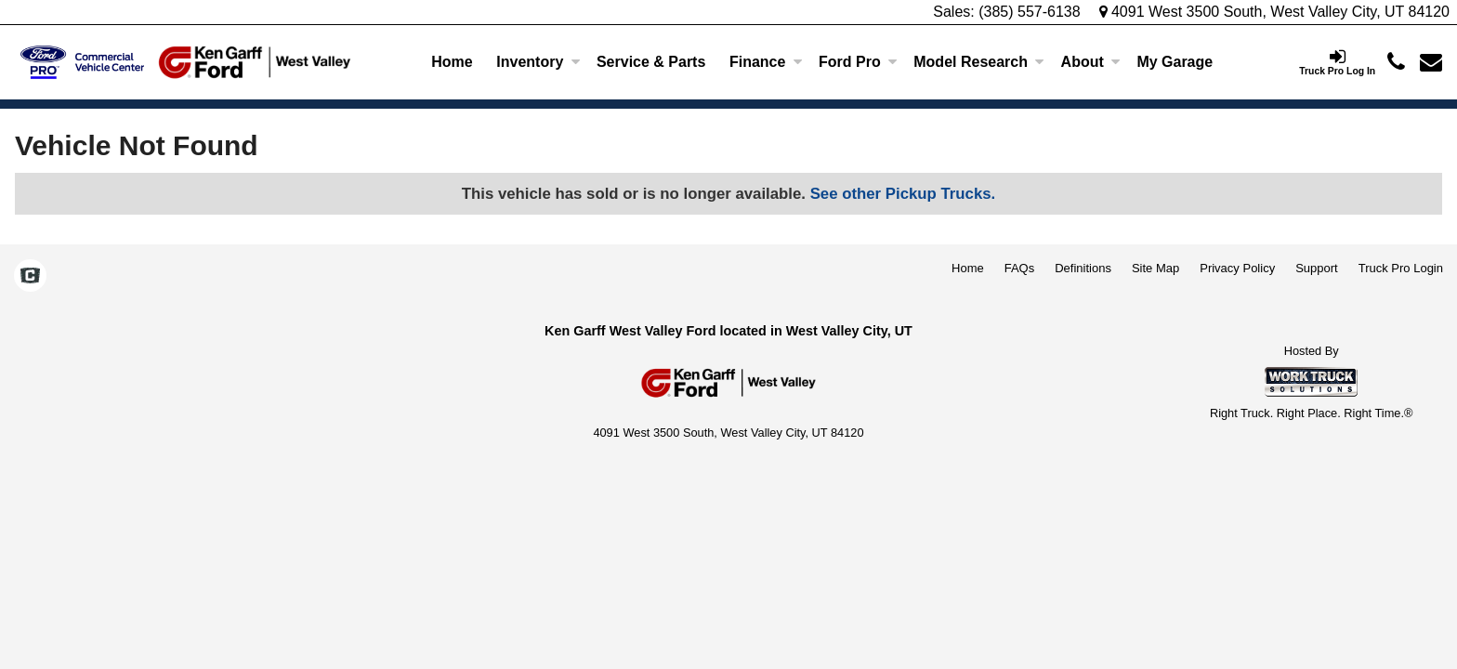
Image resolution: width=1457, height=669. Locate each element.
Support (1316, 268)
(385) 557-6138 (1029, 12)
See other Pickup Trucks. (903, 194)
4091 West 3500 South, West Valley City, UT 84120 (1274, 12)
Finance (765, 62)
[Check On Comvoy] (30, 276)
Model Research (978, 62)
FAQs (1019, 268)
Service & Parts (651, 62)
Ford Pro (858, 62)
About (1091, 62)
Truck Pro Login (1401, 268)
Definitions (1083, 268)
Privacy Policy (1237, 268)
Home (451, 62)
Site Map (1155, 268)
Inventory (538, 62)
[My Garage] (1175, 62)
